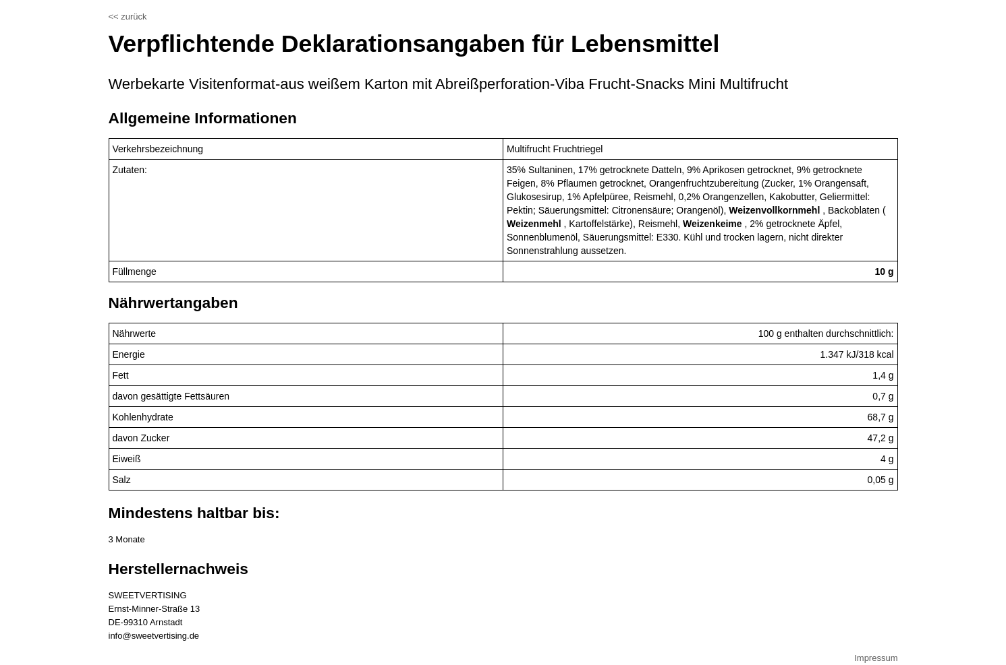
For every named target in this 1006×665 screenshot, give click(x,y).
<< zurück (128, 16)
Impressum (875, 658)
